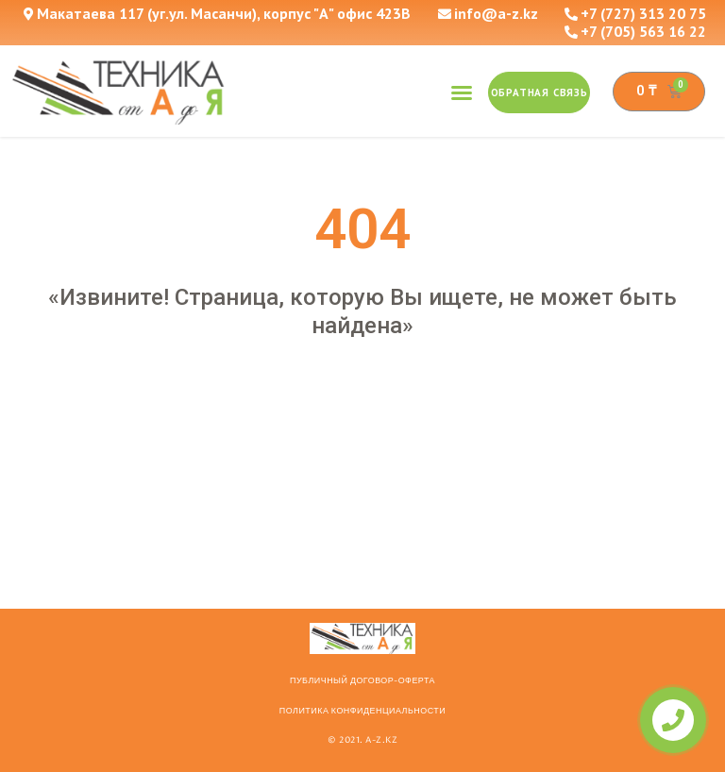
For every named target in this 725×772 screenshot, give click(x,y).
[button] (462, 92)
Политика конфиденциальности (362, 710)
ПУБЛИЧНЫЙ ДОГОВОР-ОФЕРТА (362, 680)
